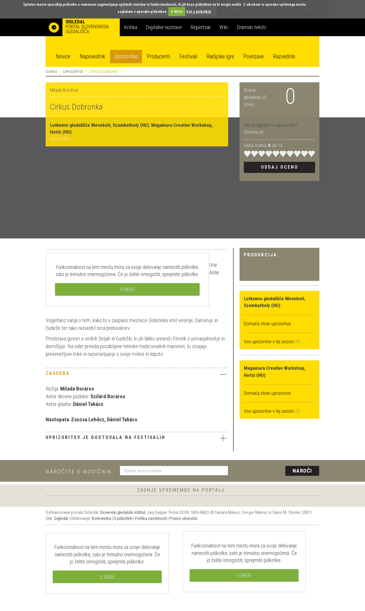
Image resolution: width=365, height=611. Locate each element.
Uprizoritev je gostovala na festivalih (136, 438)
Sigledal (61, 518)
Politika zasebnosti (151, 518)
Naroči (302, 470)
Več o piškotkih (198, 11)
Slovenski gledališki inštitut (122, 512)
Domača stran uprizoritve (267, 323)
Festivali (188, 56)
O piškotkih (122, 518)
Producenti (158, 56)
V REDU (177, 11)
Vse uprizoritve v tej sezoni (269, 341)
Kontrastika (101, 518)
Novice (63, 56)
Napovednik (92, 56)
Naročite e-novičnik (79, 471)
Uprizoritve (126, 56)
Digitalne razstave (164, 27)
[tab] (136, 375)
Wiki (223, 27)
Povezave (253, 56)
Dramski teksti (251, 27)
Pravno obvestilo (183, 518)
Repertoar (200, 27)
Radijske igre (220, 56)
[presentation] (277, 471)
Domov (51, 72)
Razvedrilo (284, 56)
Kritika (130, 27)
